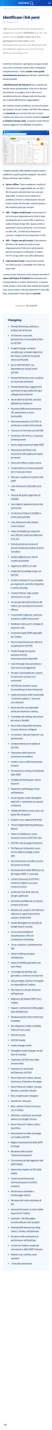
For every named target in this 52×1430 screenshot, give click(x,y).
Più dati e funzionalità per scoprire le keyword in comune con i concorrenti (26, 677)
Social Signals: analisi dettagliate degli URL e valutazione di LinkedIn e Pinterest (27, 802)
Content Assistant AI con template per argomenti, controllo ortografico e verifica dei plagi (27, 584)
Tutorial (26, 1392)
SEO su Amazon (26, 1357)
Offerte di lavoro (26, 1326)
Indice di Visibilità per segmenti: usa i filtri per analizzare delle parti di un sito (27, 535)
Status (26, 1419)
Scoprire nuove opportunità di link (26, 819)
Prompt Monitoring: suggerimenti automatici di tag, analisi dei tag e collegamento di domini (26, 391)
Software (26, 1345)
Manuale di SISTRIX (26, 1404)
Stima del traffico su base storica (26, 463)
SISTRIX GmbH (26, 1318)
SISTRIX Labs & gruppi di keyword (26, 843)
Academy (26, 1381)
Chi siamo (26, 1323)
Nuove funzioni (14, 8)
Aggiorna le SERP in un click (24, 566)
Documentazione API (26, 1412)
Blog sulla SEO (26, 1385)
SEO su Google (26, 1354)
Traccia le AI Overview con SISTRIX (27, 430)
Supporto (26, 1400)
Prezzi (26, 1350)
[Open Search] (49, 3)
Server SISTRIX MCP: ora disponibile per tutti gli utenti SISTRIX (24, 369)
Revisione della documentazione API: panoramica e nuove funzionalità (26, 412)
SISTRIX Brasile (18, 1040)
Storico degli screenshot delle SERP (27, 444)
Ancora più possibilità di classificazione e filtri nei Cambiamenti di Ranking (22, 936)
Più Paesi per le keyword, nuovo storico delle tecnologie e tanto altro (25, 852)
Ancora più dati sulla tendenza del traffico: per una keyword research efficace (27, 606)
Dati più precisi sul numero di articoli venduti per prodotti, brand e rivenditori (27, 548)
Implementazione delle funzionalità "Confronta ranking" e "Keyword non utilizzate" (27, 698)
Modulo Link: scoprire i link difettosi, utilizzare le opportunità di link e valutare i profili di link (27, 914)
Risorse (26, 1369)
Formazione (26, 1330)
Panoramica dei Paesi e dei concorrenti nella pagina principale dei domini (27, 454)
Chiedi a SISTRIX (26, 1373)
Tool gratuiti (26, 1388)
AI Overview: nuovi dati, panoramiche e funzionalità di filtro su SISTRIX (27, 339)
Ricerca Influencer (26, 1361)
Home (5, 8)
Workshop (26, 1377)
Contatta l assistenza (26, 1416)
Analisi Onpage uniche (21, 1045)
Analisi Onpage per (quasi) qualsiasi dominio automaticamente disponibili (24, 655)
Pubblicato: (20, 305)
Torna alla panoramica (21, 1263)
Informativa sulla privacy (26, 1334)
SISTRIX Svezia (18, 1035)
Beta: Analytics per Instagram (24, 1096)
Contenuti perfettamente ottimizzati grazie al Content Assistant (24, 1182)
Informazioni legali (26, 1338)
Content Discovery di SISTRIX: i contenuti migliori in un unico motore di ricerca (25, 883)
